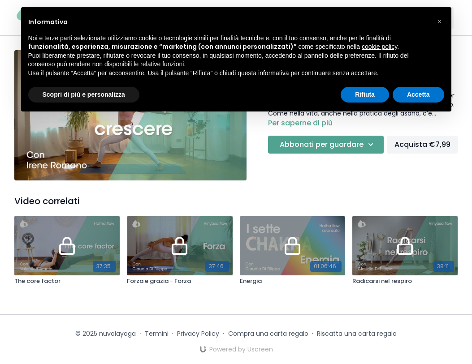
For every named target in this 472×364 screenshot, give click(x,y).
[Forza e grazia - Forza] (179, 281)
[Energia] (292, 281)
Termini (157, 333)
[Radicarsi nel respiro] (405, 281)
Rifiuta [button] (365, 94)
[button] (440, 21)
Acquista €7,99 (422, 144)
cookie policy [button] (379, 46)
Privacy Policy (198, 333)
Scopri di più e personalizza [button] (84, 94)
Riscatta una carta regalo (357, 333)
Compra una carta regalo (268, 333)
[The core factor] (67, 281)
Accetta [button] (418, 94)
